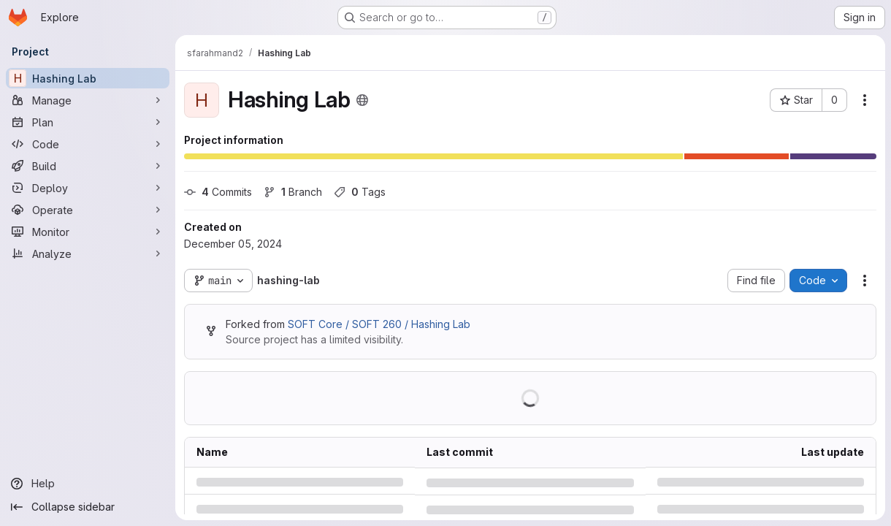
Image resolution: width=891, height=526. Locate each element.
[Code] (87, 144)
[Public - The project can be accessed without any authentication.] (362, 100)
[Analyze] (87, 253)
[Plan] (87, 122)
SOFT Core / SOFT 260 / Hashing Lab (379, 324)
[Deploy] (87, 188)
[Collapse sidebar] (87, 507)
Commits (218, 192)
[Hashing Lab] (87, 78)
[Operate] (87, 209)
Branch (293, 192)
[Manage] (87, 100)
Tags (360, 192)
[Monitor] (87, 231)
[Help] (87, 483)
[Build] (87, 166)
